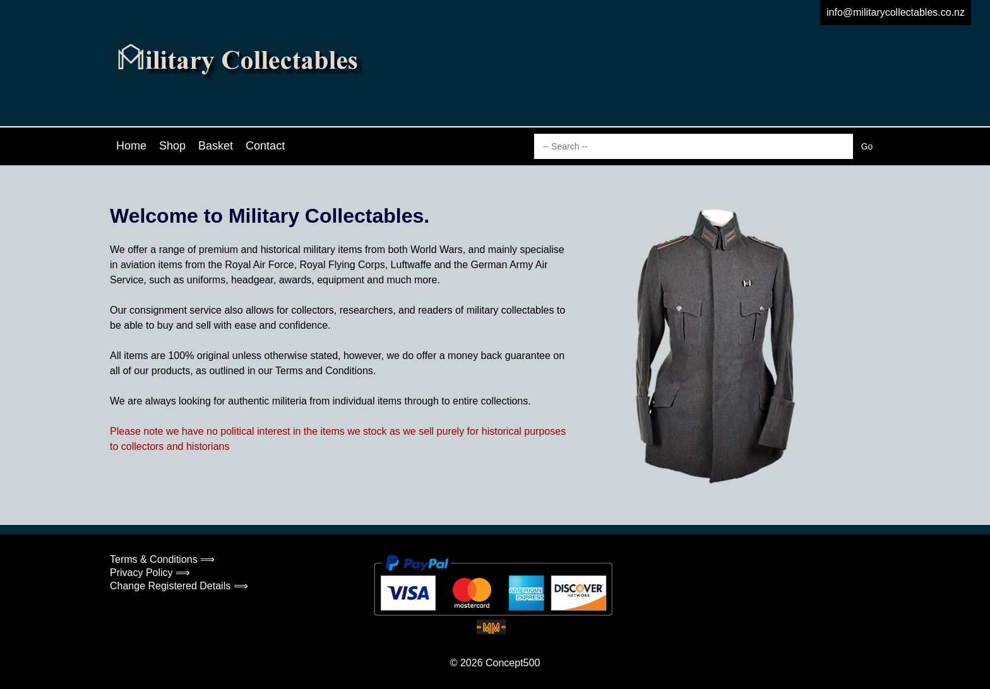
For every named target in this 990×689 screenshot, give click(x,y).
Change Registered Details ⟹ (179, 585)
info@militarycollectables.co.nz (895, 12)
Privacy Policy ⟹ (150, 572)
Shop (172, 145)
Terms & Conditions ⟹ (162, 559)
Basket (215, 145)
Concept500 (513, 662)
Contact (265, 145)
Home (131, 145)
